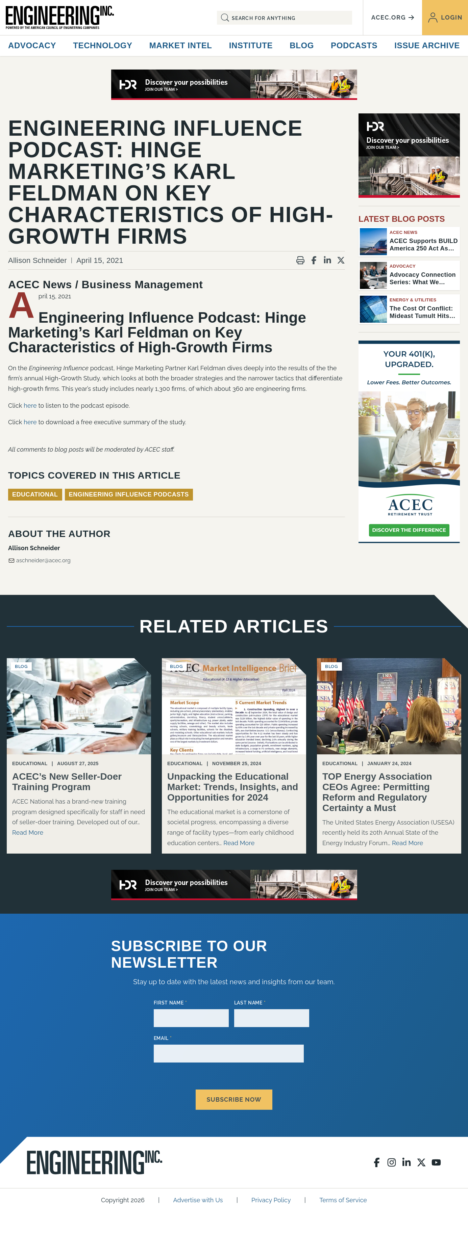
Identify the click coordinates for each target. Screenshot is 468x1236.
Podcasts (354, 45)
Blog (302, 45)
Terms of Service (343, 1196)
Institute (251, 45)
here (30, 405)
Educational (35, 494)
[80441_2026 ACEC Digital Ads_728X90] (234, 85)
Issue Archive (427, 45)
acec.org (392, 17)
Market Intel (180, 45)
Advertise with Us (198, 1196)
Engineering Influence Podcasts (129, 494)
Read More (27, 832)
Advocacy (32, 45)
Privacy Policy (271, 1196)
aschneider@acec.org (39, 560)
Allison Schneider (37, 260)
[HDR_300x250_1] (409, 155)
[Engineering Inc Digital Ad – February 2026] (409, 442)
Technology (102, 45)
